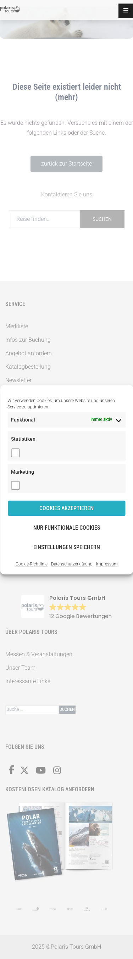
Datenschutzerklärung (72, 564)
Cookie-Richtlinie (32, 564)
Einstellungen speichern (66, 547)
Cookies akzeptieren (66, 508)
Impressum (107, 564)
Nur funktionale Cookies (66, 527)
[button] (125, 11)
